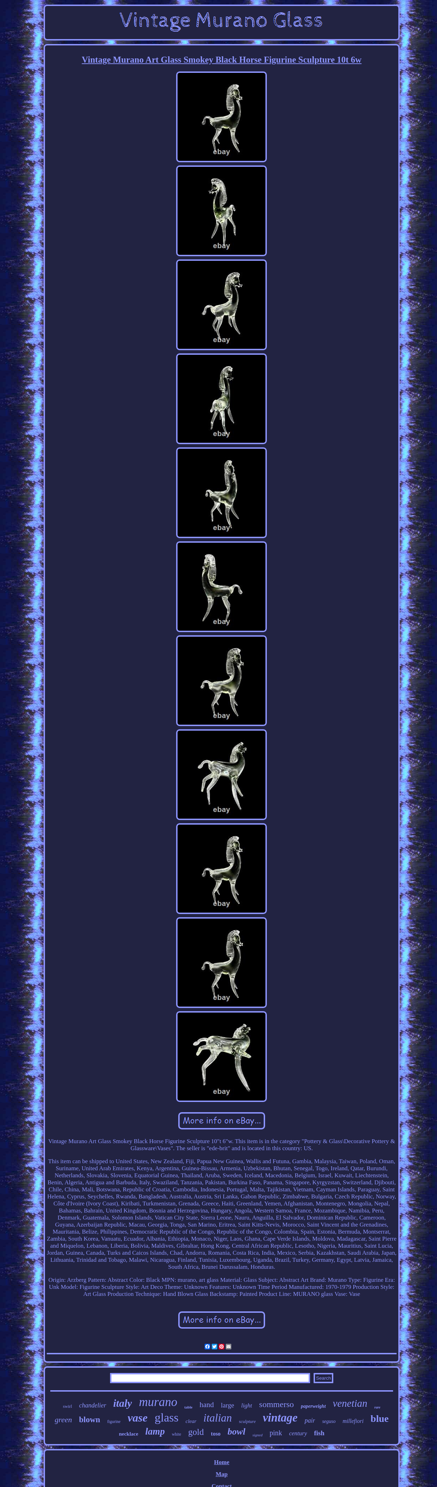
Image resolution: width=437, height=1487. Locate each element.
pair (309, 1420)
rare (377, 1407)
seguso (328, 1421)
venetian (350, 1403)
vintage (280, 1417)
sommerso (276, 1404)
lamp (155, 1431)
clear (191, 1421)
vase (138, 1417)
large (227, 1405)
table (188, 1407)
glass (167, 1417)
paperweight (313, 1406)
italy (122, 1403)
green (63, 1419)
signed (257, 1435)
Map (221, 1474)
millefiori (353, 1421)
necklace (128, 1434)
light (246, 1405)
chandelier (92, 1405)
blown (89, 1419)
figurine (114, 1421)
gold (196, 1432)
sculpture (247, 1421)
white (176, 1434)
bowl (236, 1431)
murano (158, 1402)
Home (221, 1462)
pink (276, 1433)
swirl (67, 1406)
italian (218, 1418)
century (298, 1433)
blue (379, 1418)
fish (319, 1433)
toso (216, 1434)
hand (206, 1404)
